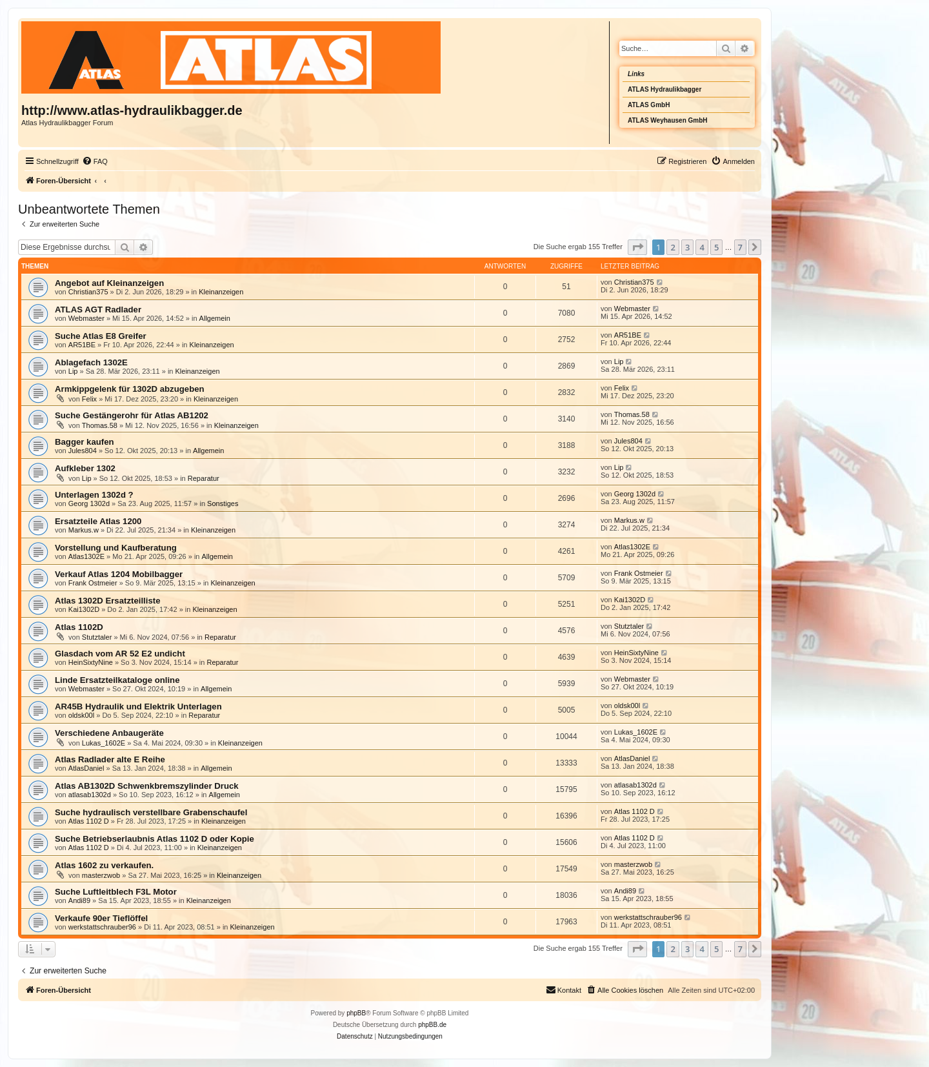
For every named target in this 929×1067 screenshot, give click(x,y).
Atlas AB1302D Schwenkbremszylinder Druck (147, 786)
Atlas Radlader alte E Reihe (110, 759)
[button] (637, 247)
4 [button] (701, 247)
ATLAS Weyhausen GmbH (668, 120)
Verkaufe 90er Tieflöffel (101, 918)
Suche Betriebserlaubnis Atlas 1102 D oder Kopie (154, 839)
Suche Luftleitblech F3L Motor (116, 892)
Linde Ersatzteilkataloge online (117, 680)
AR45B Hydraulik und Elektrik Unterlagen (138, 706)
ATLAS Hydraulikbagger (664, 89)
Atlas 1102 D (88, 821)
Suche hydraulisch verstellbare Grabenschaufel (151, 812)
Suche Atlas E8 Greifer (100, 336)
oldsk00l (81, 715)
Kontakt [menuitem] (563, 989)
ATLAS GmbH (649, 104)
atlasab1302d (89, 794)
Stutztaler (97, 637)
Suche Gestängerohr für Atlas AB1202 (131, 415)
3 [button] (687, 247)
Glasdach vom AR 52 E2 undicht (120, 653)
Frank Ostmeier (92, 583)
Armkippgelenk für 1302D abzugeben (130, 389)
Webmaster (86, 318)
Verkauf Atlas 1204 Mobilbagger (119, 574)
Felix (89, 399)
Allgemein (214, 318)
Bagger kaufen (84, 442)
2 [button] (672, 247)
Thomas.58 (99, 425)
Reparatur (203, 478)
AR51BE (81, 345)
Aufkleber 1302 (85, 468)
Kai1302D (83, 609)
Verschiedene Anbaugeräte (109, 733)
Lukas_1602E (103, 743)
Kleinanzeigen (221, 292)
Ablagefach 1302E (91, 362)
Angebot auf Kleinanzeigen (109, 283)
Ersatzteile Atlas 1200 (98, 521)
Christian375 (88, 292)
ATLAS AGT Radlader (98, 309)
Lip (73, 371)
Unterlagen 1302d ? (94, 495)
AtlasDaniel (86, 768)
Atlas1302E (86, 556)
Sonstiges (222, 503)
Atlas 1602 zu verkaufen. (104, 865)
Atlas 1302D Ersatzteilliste (107, 600)
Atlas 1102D (79, 627)
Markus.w (83, 530)
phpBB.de (432, 1024)
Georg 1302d (89, 503)
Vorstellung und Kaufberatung (116, 548)
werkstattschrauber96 (102, 927)
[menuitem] (95, 161)
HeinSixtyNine (90, 662)
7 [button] (740, 247)
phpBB (356, 1013)
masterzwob (101, 875)
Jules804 (82, 450)
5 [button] (716, 247)
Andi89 (79, 900)
